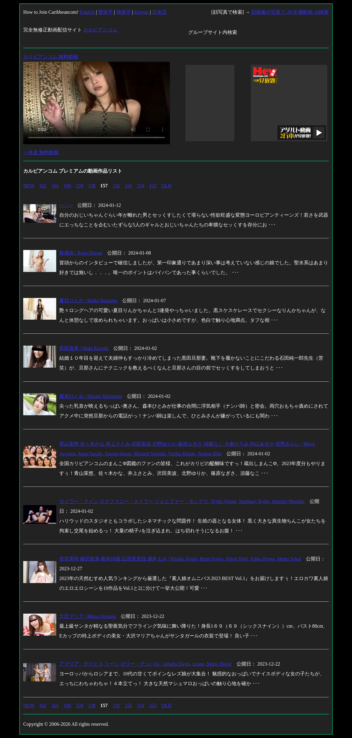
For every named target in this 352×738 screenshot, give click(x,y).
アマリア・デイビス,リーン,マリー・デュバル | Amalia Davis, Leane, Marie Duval (145, 663)
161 (55, 185)
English (87, 12)
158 (91, 185)
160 (67, 185)
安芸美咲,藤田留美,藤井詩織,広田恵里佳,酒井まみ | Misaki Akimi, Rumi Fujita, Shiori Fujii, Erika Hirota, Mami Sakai (180, 558)
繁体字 (105, 12)
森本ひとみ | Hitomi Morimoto (90, 396)
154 (140, 185)
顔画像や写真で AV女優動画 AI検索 (290, 12)
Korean (141, 12)
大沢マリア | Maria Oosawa (87, 616)
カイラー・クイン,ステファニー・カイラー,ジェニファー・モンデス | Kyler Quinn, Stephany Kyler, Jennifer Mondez (182, 501)
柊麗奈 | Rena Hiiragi (80, 252)
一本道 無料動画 (41, 152)
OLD (166, 185)
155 (128, 185)
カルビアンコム (100, 29)
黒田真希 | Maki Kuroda (83, 348)
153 (152, 185)
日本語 (159, 12)
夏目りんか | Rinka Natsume (88, 300)
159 (79, 185)
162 (42, 185)
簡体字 (123, 12)
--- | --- (65, 205)
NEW (28, 185)
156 (116, 185)
